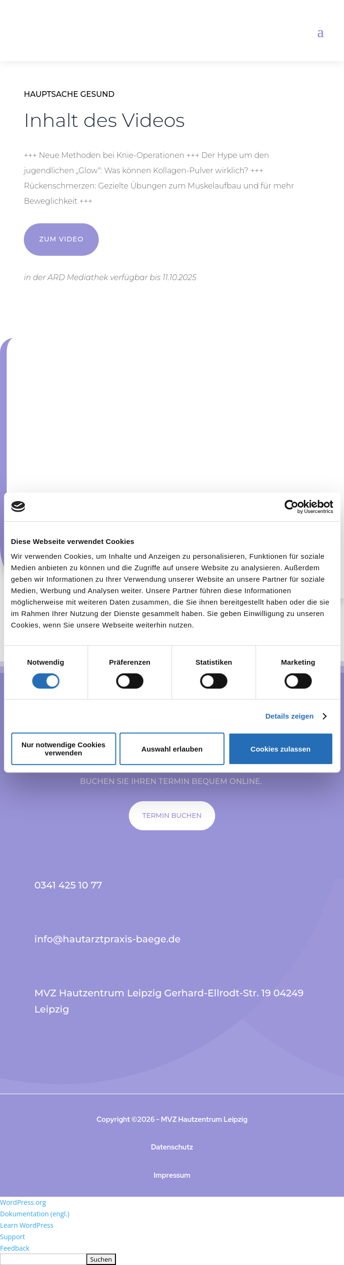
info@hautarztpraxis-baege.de (107, 939)
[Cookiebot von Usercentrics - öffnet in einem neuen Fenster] (291, 507)
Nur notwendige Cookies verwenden (63, 749)
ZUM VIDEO (61, 239)
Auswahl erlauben (171, 749)
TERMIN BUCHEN (171, 815)
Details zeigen (289, 716)
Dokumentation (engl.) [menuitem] (34, 1213)
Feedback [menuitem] (15, 1248)
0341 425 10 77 (68, 885)
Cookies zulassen (280, 749)
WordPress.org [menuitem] (23, 1202)
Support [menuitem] (12, 1236)
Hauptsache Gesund (69, 94)
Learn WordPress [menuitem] (26, 1225)
